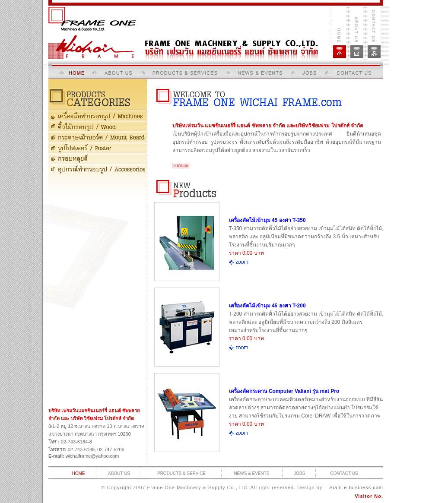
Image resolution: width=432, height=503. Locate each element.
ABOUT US (119, 473)
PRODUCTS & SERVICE (181, 473)
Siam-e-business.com (356, 487)
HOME (78, 473)
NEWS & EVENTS (251, 473)
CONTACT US (344, 473)
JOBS (299, 473)
